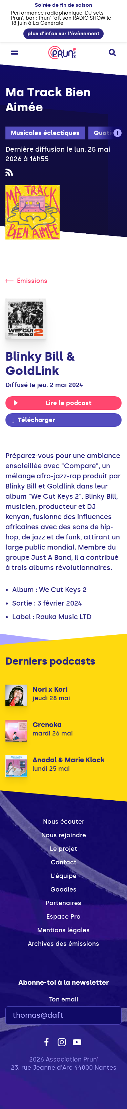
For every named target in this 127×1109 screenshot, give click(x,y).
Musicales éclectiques (45, 133)
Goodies (63, 889)
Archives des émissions (63, 944)
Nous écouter (63, 821)
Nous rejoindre (63, 835)
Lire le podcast (52, 403)
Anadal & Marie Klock (69, 760)
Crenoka (47, 725)
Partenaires (63, 903)
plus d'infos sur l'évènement (63, 34)
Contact (64, 862)
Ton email (63, 999)
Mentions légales (63, 930)
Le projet (63, 849)
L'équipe (64, 876)
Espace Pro (63, 916)
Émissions (26, 281)
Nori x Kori (50, 689)
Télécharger (32, 420)
